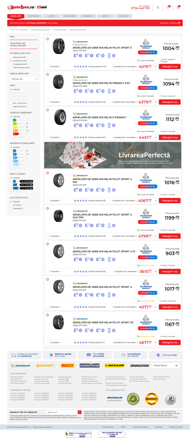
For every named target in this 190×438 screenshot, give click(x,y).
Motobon (33, 16)
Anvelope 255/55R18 (65, 393)
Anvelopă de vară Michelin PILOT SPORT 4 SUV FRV (102, 216)
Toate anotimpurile (21, 67)
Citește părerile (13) (97, 236)
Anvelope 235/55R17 (41, 398)
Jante (52, 16)
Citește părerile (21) (97, 137)
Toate (16, 89)
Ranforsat (18, 208)
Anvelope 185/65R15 (18, 400)
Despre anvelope (159, 379)
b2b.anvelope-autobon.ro (43, 427)
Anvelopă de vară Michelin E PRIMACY (99, 117)
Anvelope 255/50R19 (89, 393)
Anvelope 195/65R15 (18, 398)
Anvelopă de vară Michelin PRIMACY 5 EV (101, 83)
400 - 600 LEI (20, 96)
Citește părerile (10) (97, 102)
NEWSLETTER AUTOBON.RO (23, 412)
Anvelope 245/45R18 (65, 398)
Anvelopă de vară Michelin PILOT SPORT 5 (102, 47)
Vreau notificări (108, 427)
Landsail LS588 (63, 379)
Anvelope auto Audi (41, 379)
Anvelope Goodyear (18, 383)
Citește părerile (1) (96, 342)
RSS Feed (158, 427)
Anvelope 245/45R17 (41, 400)
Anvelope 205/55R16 (18, 393)
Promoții (87, 16)
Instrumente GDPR (140, 427)
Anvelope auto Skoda (42, 383)
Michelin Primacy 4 (88, 379)
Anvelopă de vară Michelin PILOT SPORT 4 (102, 287)
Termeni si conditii (176, 427)
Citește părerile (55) (97, 200)
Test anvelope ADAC (136, 377)
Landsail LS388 (63, 381)
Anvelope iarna (20, 64)
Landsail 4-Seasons (65, 383)
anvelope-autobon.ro (21, 427)
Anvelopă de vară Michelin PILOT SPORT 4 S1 (104, 251)
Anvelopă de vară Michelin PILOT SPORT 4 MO (102, 181)
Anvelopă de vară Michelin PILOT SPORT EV (103, 322)
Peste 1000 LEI (20, 107)
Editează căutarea (168, 23)
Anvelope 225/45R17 (18, 395)
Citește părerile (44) (97, 66)
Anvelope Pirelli (16, 379)
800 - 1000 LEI (20, 103)
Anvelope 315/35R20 (89, 400)
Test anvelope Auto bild (137, 379)
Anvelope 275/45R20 (89, 398)
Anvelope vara (18, 43)
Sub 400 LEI (19, 93)
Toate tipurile (19, 57)
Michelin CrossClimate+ (90, 381)
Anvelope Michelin (17, 377)
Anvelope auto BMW (41, 381)
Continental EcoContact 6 (115, 383)
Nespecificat (19, 137)
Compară (55, 66)
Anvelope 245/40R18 (65, 400)
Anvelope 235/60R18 (65, 395)
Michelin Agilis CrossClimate (92, 383)
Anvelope (16, 16)
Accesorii (70, 16)
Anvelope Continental (18, 381)
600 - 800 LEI (20, 100)
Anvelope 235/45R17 (41, 393)
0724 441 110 (140, 8)
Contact (123, 16)
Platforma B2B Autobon (161, 377)
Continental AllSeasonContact (116, 385)
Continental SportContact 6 (115, 377)
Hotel (105, 16)
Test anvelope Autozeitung (139, 381)
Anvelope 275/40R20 (89, 395)
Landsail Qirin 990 (64, 377)
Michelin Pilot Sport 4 (89, 377)
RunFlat (17, 205)
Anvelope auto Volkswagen (44, 377)
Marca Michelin (19, 45)
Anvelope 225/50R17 (41, 395)
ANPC (123, 427)
